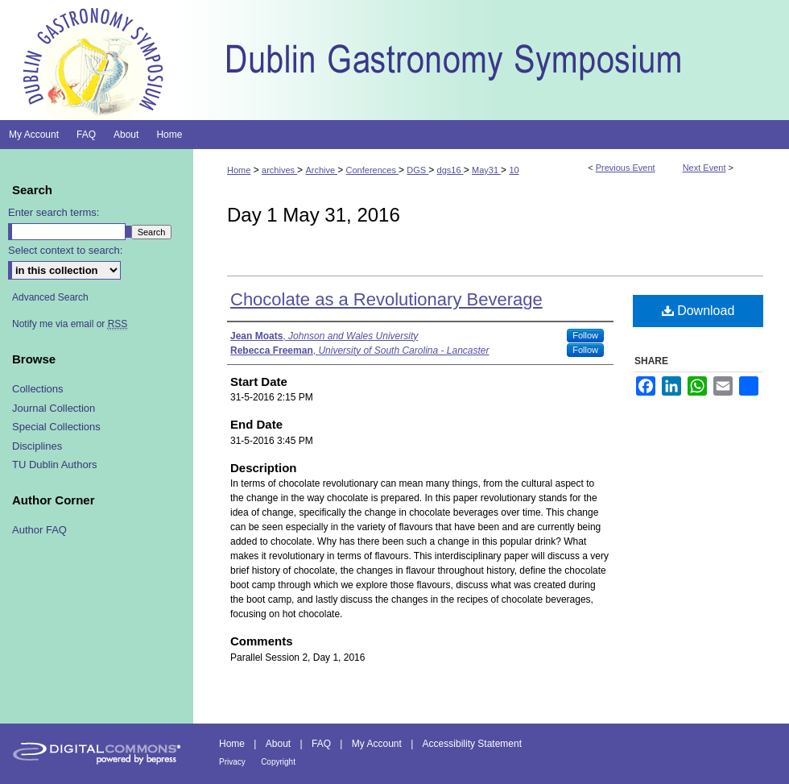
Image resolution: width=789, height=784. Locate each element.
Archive (321, 170)
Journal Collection (53, 408)
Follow (585, 335)
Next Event (704, 167)
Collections (38, 389)
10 (513, 170)
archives (279, 170)
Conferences (372, 170)
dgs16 (450, 170)
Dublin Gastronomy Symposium (491, 60)
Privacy (232, 761)
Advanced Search (50, 297)
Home (238, 170)
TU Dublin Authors (54, 464)
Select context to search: (65, 250)
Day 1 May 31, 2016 (313, 215)
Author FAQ (39, 530)
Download (698, 310)
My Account (377, 743)
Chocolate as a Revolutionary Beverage (386, 299)
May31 (486, 170)
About (278, 743)
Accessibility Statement (472, 743)
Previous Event (625, 167)
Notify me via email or (69, 324)
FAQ (321, 743)
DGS (417, 170)
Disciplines (37, 446)
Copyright (278, 761)
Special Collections (56, 427)
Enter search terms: (53, 212)
